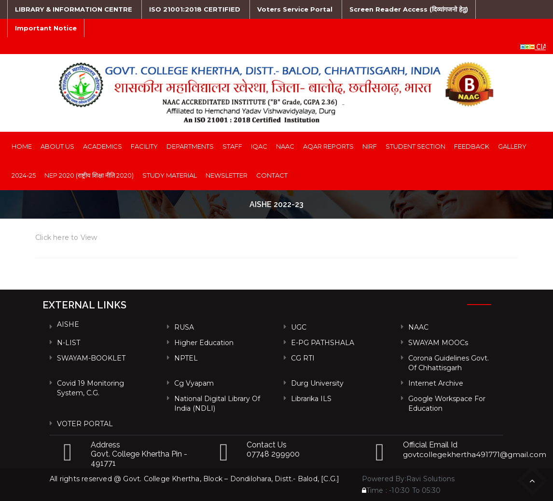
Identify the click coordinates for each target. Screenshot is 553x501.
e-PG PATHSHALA (322, 342)
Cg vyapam (194, 383)
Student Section (415, 146)
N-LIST (68, 342)
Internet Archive (435, 383)
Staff (232, 146)
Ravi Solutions (430, 478)
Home (22, 146)
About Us (57, 146)
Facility (144, 146)
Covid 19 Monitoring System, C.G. (90, 388)
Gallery (512, 146)
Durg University (317, 383)
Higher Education (204, 342)
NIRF (369, 146)
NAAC (285, 146)
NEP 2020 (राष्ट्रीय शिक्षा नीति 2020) (89, 175)
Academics (102, 146)
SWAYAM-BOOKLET (91, 358)
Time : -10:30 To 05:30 (401, 490)
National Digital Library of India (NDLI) (217, 403)
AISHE (68, 324)
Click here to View (66, 237)
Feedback (471, 146)
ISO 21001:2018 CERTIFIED (194, 9)
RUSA (184, 327)
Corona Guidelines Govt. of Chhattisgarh (448, 363)
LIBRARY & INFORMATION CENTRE (73, 9)
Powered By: (384, 478)
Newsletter (227, 175)
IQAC (259, 146)
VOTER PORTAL (85, 423)
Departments (190, 146)
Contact (272, 175)
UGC (298, 327)
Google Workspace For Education (446, 403)
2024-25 (24, 175)
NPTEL (186, 358)
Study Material (169, 175)
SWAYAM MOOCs (438, 342)
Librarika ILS (311, 398)
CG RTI (303, 358)
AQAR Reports (328, 146)
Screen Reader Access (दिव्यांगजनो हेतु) (408, 9)
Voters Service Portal (294, 9)
